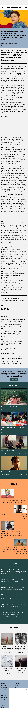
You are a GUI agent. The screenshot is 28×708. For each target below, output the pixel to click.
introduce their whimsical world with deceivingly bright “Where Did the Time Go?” (13, 597)
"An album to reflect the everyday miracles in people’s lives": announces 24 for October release (11, 334)
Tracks (4, 45)
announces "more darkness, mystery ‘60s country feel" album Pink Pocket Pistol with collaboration (12, 342)
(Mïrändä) (11, 45)
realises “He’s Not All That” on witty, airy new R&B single (13, 606)
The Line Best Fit (14, 7)
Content (17, 683)
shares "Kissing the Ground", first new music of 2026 (11, 362)
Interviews (5, 409)
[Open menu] (26, 7)
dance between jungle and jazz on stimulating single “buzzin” (13, 588)
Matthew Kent (21, 43)
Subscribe (14, 379)
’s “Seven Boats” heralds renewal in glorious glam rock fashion (13, 572)
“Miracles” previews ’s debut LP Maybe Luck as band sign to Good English (12, 326)
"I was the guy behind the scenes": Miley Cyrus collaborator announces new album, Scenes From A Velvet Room (12, 351)
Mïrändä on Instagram (19, 300)
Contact (3, 689)
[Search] (2, 7)
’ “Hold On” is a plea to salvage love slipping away (13, 580)
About (3, 683)
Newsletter (4, 685)
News (16, 685)
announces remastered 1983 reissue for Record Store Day (11, 357)
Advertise (4, 687)
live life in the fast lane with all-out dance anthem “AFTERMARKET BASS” (12, 614)
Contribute (4, 691)
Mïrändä (22, 51)
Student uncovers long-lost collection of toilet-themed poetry (13, 320)
